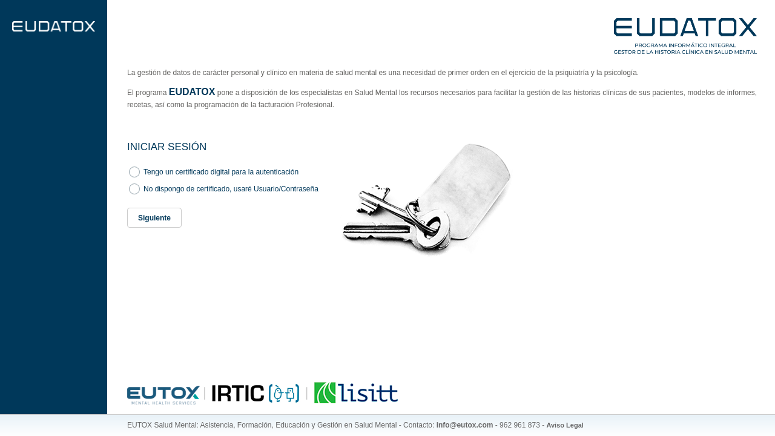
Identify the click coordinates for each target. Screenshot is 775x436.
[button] (154, 218)
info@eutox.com (465, 425)
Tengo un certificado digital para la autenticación (220, 172)
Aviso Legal (564, 425)
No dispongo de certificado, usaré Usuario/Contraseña (230, 189)
